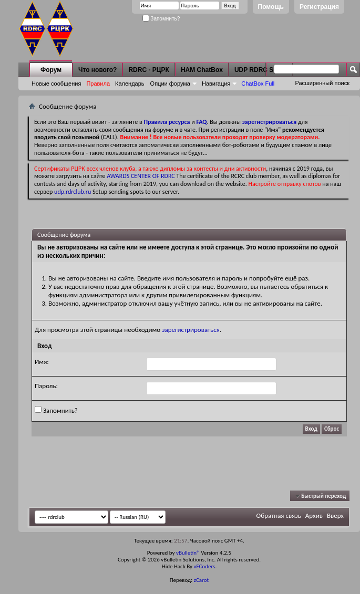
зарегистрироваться (191, 330)
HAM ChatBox (202, 70)
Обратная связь (278, 515)
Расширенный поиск (322, 83)
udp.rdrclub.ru (72, 191)
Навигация (216, 83)
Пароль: (46, 386)
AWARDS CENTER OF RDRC (141, 176)
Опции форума (170, 83)
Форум (50, 70)
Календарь (130, 83)
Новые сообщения (56, 83)
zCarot (201, 580)
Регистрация (319, 7)
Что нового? (97, 70)
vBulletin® (188, 552)
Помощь (271, 7)
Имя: (42, 362)
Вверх (335, 515)
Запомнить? (161, 19)
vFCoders (204, 566)
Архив (314, 515)
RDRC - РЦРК (148, 70)
